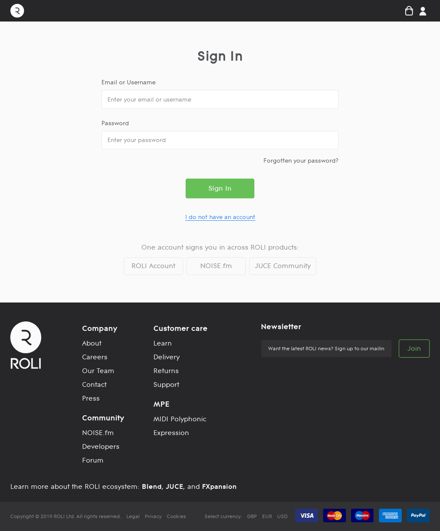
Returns (166, 371)
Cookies (176, 516)
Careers (94, 357)
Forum (93, 460)
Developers (100, 446)
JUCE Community (283, 266)
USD (282, 516)
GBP (252, 516)
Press (91, 398)
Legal (133, 516)
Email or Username (128, 82)
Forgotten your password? (301, 160)
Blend (152, 486)
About (91, 343)
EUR (267, 516)
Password (115, 123)
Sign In (220, 188)
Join (414, 348)
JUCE (174, 486)
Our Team (98, 371)
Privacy (153, 516)
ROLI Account (153, 266)
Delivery (166, 357)
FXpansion (219, 486)
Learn (162, 343)
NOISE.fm (216, 266)
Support (166, 384)
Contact (94, 384)
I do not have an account (220, 216)
